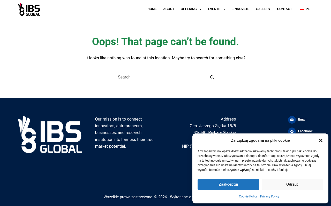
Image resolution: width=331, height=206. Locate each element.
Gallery (263, 9)
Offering (192, 9)
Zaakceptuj (228, 184)
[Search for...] (160, 77)
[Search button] (212, 77)
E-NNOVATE (241, 9)
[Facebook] (300, 131)
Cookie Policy (248, 196)
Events (217, 9)
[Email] (300, 120)
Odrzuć (292, 184)
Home (152, 9)
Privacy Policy (269, 196)
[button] (320, 140)
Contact (284, 9)
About (168, 9)
